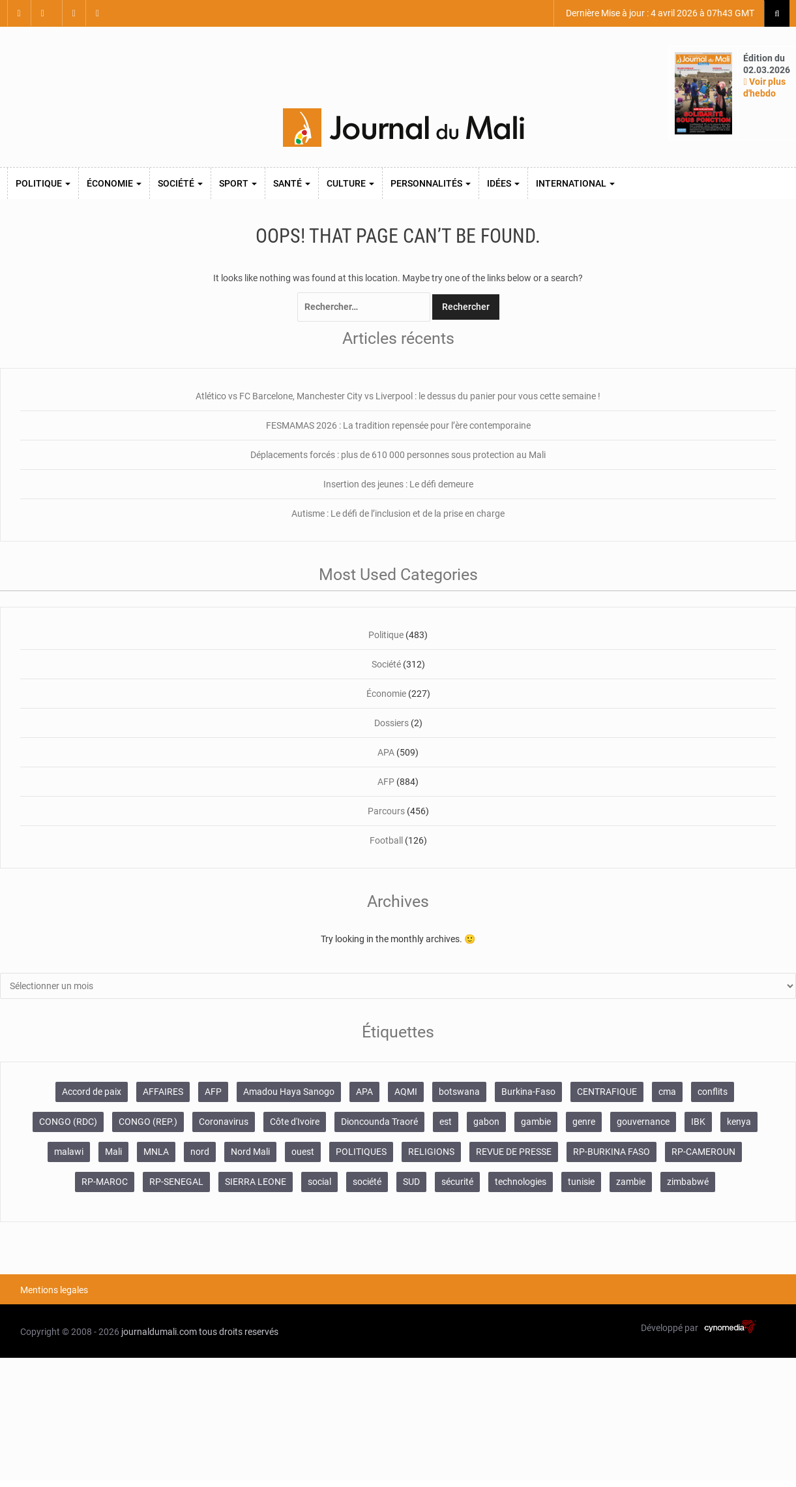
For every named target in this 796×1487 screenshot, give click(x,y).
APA (385, 752)
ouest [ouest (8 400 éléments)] (302, 1151)
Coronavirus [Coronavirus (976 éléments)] (223, 1121)
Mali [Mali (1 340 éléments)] (113, 1151)
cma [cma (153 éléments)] (667, 1091)
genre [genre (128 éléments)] (583, 1121)
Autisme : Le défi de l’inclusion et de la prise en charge (398, 513)
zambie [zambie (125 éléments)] (630, 1181)
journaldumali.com (159, 1331)
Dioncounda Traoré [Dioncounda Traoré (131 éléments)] (379, 1121)
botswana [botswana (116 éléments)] (459, 1091)
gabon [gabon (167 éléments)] (486, 1121)
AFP (385, 781)
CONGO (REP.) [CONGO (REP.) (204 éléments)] (148, 1121)
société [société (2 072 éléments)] (367, 1181)
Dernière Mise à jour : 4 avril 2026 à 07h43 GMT (659, 13)
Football (386, 840)
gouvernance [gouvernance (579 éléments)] (643, 1121)
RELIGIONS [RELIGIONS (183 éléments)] (431, 1151)
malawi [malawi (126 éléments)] (68, 1151)
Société (180, 183)
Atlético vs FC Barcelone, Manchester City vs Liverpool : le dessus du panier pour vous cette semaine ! (398, 396)
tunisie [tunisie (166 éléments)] (581, 1181)
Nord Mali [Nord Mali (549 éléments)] (250, 1151)
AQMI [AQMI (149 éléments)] (405, 1091)
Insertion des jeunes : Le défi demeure (398, 484)
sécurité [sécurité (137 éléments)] (457, 1181)
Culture (350, 183)
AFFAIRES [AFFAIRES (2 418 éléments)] (163, 1091)
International (575, 183)
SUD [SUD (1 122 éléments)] (411, 1181)
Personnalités (431, 183)
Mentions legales (54, 1290)
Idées (503, 183)
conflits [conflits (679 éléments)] (713, 1091)
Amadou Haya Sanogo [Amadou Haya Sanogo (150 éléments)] (288, 1091)
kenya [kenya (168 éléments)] (739, 1121)
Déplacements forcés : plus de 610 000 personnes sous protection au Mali (398, 455)
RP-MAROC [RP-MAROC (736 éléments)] (104, 1181)
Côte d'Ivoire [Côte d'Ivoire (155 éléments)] (294, 1121)
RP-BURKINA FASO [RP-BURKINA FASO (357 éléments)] (611, 1151)
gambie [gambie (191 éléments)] (536, 1121)
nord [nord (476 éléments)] (199, 1151)
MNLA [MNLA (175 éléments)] (156, 1151)
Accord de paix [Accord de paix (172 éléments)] (91, 1091)
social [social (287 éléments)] (319, 1181)
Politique (43, 183)
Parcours (386, 811)
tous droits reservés (238, 1331)
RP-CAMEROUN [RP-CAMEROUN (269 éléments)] (703, 1151)
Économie (114, 183)
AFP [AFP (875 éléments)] (213, 1091)
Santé (291, 183)
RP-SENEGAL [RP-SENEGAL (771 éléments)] (176, 1181)
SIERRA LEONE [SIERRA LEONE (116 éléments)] (255, 1181)
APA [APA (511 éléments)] (364, 1091)
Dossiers (391, 723)
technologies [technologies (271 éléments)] (520, 1181)
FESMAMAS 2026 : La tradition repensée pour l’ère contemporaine (398, 425)
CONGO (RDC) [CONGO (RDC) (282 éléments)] (68, 1121)
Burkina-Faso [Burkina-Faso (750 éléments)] (528, 1091)
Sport (238, 183)
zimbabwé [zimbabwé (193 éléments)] (688, 1181)
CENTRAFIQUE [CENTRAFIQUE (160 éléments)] (607, 1091)
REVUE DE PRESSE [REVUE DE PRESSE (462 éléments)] (514, 1151)
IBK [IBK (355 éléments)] (698, 1121)
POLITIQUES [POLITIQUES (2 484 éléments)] (361, 1151)
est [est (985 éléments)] (445, 1121)
